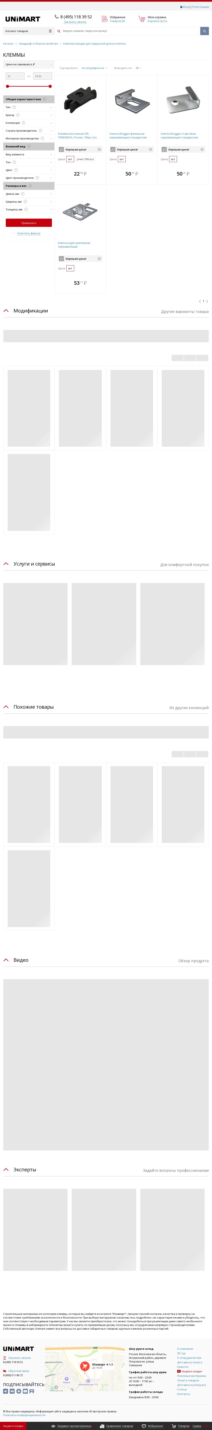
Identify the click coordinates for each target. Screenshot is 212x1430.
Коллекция (29, 123)
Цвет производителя (29, 178)
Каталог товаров (29, 31)
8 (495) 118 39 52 (76, 17)
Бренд (29, 115)
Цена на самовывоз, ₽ (29, 64)
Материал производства (29, 138)
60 (139, 68)
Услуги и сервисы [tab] (34, 563)
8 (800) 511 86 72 (13, 1375)
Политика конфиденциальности (24, 1415)
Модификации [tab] (31, 310)
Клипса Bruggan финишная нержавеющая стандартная (128, 135)
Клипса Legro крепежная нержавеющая (74, 244)
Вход (186, 7)
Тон (29, 162)
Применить (28, 223)
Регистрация (200, 7)
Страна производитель (29, 130)
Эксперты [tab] (25, 1169)
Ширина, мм (29, 201)
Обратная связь (16, 1371)
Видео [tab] (21, 959)
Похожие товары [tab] (34, 706)
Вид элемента (29, 154)
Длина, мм (29, 194)
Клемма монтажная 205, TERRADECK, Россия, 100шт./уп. (77, 135)
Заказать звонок (17, 1358)
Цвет (29, 170)
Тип (29, 107)
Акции (13, 1426)
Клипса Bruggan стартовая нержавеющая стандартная (179, 135)
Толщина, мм (29, 209)
